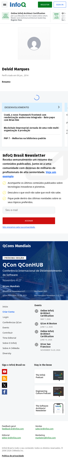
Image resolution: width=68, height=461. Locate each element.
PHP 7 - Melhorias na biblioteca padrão (25, 138)
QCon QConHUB (23, 264)
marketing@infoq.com (45, 438)
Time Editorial (9, 337)
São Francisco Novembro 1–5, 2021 (49, 295)
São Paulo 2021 (40, 291)
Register (45, 4)
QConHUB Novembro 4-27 (14, 291)
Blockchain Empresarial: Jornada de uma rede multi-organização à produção (31, 129)
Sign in (59, 4)
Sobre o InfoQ (10, 343)
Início (5, 306)
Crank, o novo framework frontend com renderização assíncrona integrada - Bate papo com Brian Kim (29, 117)
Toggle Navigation (4, 4)
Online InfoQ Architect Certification (47, 313)
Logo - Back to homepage (18, 4)
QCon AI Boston (48, 323)
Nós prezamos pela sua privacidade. (19, 227)
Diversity (7, 353)
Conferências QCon (12, 322)
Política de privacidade (13, 455)
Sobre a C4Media (11, 348)
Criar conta (8, 311)
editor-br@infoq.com (11, 438)
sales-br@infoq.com (44, 429)
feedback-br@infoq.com (13, 429)
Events (6, 327)
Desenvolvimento (17, 107)
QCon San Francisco (45, 345)
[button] (29, 220)
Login (6, 317)
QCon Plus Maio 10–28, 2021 (15, 295)
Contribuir (8, 332)
